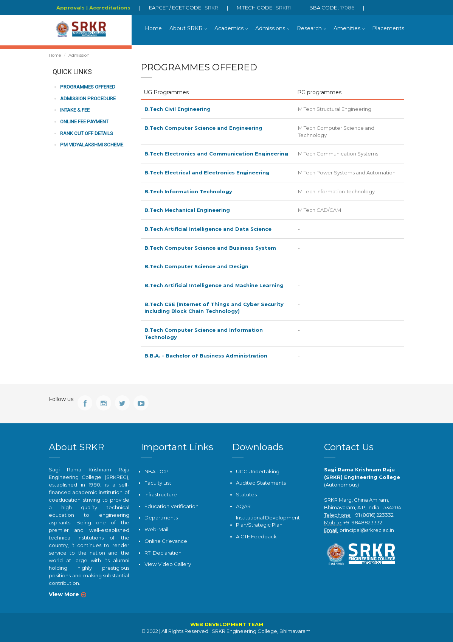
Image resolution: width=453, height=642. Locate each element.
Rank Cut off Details (86, 133)
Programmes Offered (87, 87)
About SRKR (186, 28)
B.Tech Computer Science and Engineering (203, 128)
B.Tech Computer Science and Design (196, 266)
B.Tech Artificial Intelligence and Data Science (207, 229)
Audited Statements (261, 483)
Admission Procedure (87, 98)
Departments (161, 517)
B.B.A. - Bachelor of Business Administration (205, 356)
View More (64, 594)
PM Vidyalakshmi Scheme (91, 145)
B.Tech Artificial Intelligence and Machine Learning (214, 285)
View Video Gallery (167, 564)
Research (309, 28)
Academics (229, 28)
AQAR (243, 506)
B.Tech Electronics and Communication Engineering (216, 154)
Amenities (347, 28)
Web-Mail (156, 529)
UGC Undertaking (257, 471)
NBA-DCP (156, 471)
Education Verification (171, 506)
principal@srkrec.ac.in (367, 530)
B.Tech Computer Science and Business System (210, 248)
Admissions (270, 28)
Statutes (246, 494)
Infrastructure (160, 494)
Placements (388, 28)
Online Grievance (165, 540)
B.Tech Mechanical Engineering (187, 210)
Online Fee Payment (84, 121)
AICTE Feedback (256, 536)
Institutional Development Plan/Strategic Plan (268, 520)
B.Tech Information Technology (188, 191)
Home (153, 28)
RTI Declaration (163, 552)
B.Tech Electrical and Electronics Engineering (207, 172)
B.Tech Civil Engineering (177, 109)
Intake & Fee (75, 110)
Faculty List (157, 483)
